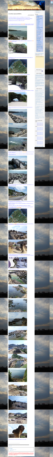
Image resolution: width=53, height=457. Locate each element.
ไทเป (15, 449)
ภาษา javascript (39, 31)
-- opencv (38, 24)
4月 (42, 127)
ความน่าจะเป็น (39, 37)
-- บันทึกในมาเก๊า (39, 43)
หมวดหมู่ (10, 448)
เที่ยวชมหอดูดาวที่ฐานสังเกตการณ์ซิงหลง (39, 116)
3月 (40, 127)
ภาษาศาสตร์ (38, 34)
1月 (37, 127)
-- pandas (38, 22)
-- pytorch (38, 26)
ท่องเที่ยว (10, 450)
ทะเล (12, 450)
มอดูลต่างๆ (38, 19)
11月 (40, 134)
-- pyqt (38, 25)
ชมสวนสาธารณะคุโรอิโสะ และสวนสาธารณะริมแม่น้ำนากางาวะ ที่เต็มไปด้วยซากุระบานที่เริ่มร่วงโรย (39, 80)
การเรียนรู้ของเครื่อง (40, 27)
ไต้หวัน (13, 449)
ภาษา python (39, 18)
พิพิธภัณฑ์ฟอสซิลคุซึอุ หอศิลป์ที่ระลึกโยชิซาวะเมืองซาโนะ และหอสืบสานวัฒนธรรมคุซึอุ (39, 86)
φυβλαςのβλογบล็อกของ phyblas (12, 3)
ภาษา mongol (39, 32)
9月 (37, 134)
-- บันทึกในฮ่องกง (39, 42)
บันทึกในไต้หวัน (39, 44)
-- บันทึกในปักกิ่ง (39, 41)
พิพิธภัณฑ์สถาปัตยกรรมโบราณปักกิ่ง (39, 112)
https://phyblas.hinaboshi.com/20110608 (12, 19)
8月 (42, 128)
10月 (39, 134)
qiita (37, 49)
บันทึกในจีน (38, 40)
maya (37, 35)
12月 (42, 134)
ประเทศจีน (11, 449)
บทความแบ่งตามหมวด (39, 53)
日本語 (52, 1)
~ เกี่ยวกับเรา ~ (38, 12)
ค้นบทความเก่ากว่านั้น (39, 146)
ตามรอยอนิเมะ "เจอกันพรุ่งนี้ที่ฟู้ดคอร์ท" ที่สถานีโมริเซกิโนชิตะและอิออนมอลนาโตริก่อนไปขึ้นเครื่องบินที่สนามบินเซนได (39, 75)
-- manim (38, 23)
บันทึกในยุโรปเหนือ (39, 46)
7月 (40, 128)
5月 (37, 128)
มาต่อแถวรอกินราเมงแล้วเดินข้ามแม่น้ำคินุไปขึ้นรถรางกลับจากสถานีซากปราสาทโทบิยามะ (39, 78)
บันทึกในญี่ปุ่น (39, 38)
